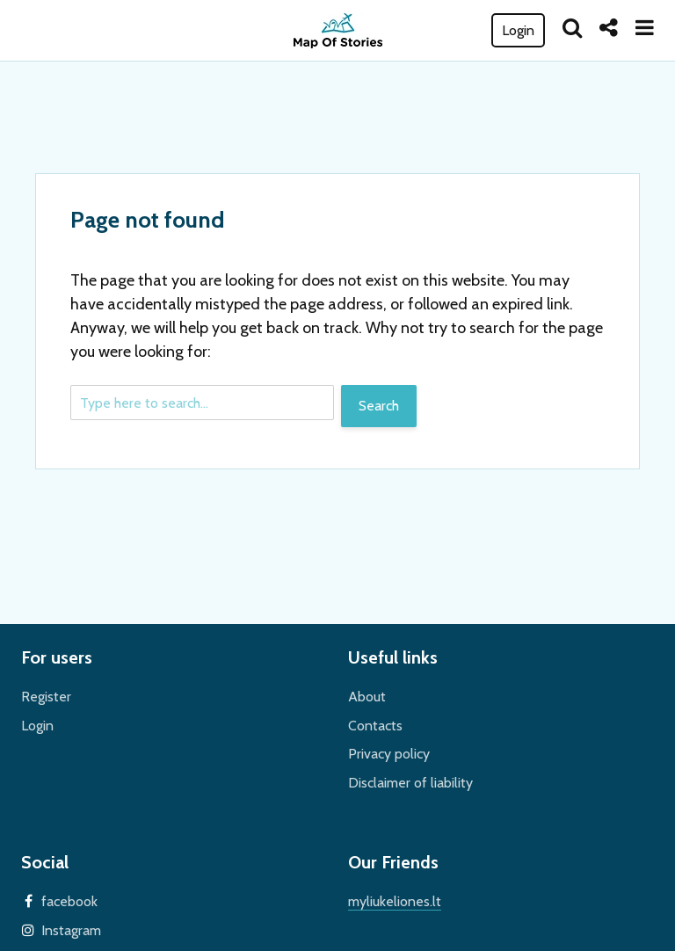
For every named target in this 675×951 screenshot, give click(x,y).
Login (518, 30)
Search (379, 405)
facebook (69, 901)
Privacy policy (389, 753)
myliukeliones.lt (394, 901)
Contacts (375, 725)
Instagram (71, 930)
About (367, 696)
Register (46, 696)
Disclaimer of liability (410, 782)
